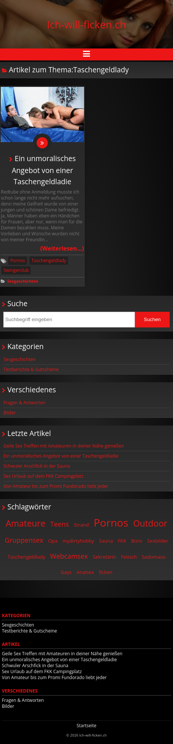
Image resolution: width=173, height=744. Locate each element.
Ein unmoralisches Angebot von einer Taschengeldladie (43, 169)
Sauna (106, 540)
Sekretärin (104, 556)
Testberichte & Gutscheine (31, 369)
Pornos (17, 260)
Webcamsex (69, 556)
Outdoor (150, 523)
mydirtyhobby (78, 540)
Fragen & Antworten (24, 402)
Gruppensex (24, 540)
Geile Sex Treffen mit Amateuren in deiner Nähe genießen (63, 446)
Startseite (86, 725)
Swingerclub (16, 270)
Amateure (25, 523)
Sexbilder (157, 540)
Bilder (9, 412)
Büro (136, 540)
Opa (53, 540)
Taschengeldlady (48, 260)
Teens (59, 523)
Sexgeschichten (22, 281)
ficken (105, 572)
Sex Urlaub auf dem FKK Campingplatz (43, 476)
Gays (66, 572)
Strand (81, 524)
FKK (122, 540)
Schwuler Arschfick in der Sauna (36, 466)
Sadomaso (153, 556)
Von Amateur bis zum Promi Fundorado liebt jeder (55, 486)
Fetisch (129, 556)
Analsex (85, 572)
